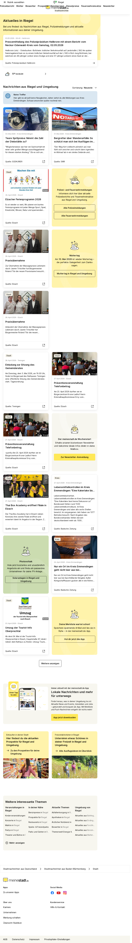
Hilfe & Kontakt (57, 907)
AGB (5, 939)
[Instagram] (65, 893)
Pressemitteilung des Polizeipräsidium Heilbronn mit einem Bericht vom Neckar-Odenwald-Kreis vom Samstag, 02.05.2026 (45, 43)
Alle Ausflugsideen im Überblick (73, 750)
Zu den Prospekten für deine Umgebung (23, 752)
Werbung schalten (12, 917)
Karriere (7, 907)
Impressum (34, 939)
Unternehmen (9, 912)
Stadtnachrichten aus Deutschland (20, 869)
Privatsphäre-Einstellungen (57, 939)
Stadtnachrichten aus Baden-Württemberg (62, 868)
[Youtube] (59, 893)
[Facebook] (52, 893)
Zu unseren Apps (11, 892)
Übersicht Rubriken (12, 923)
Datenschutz (18, 939)
